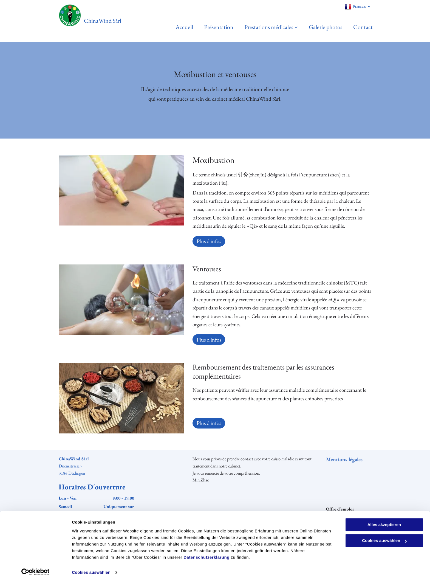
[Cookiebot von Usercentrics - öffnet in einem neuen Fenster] (36, 564)
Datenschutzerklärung (206, 549)
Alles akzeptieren (384, 516)
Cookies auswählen (91, 564)
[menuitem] (179, 27)
